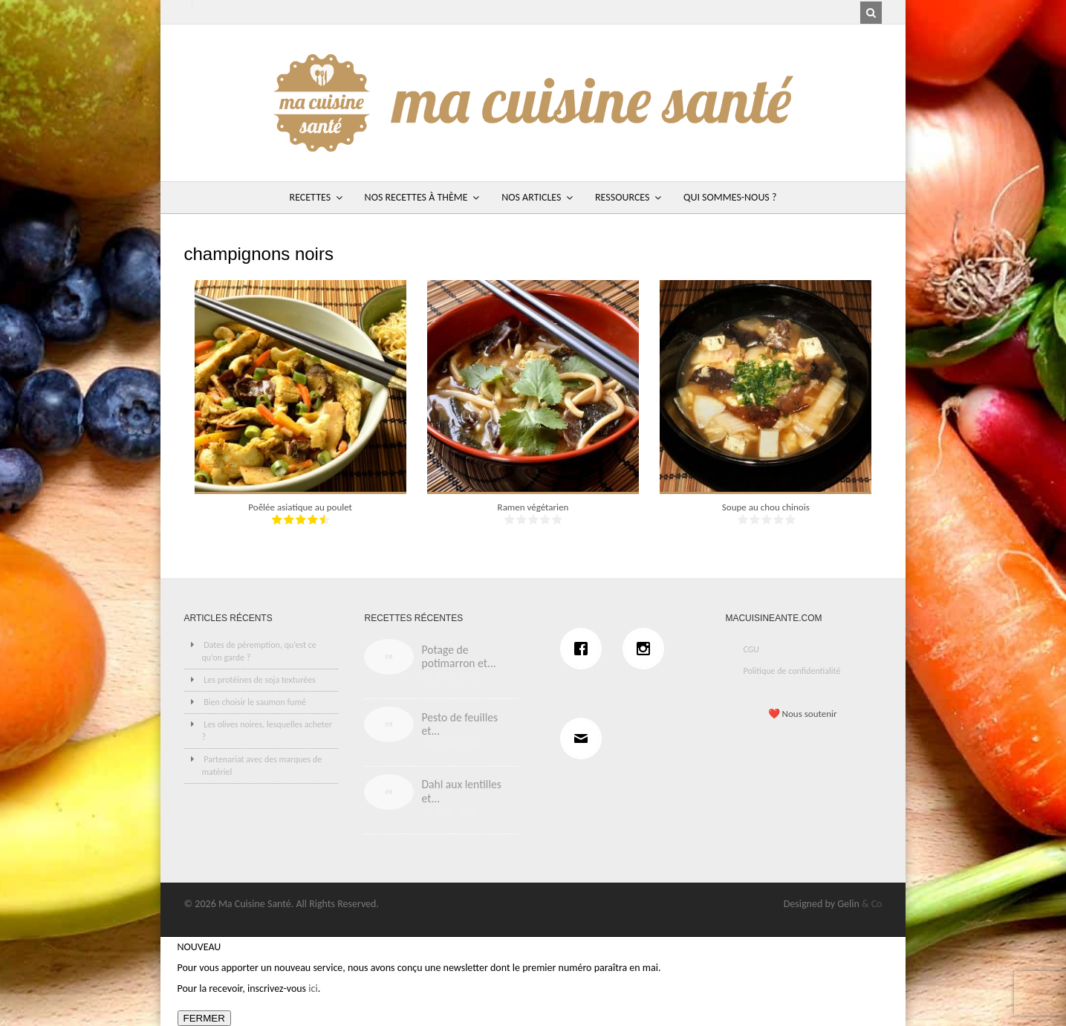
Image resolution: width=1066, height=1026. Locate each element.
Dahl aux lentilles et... (461, 791)
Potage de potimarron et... (458, 657)
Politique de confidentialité (791, 671)
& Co (872, 903)
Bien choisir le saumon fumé (255, 702)
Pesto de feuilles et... (459, 724)
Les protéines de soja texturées (260, 680)
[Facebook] (584, 648)
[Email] (584, 738)
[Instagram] (647, 648)
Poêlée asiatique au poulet (300, 507)
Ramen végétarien (533, 507)
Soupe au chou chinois (766, 507)
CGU (751, 649)
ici (312, 988)
